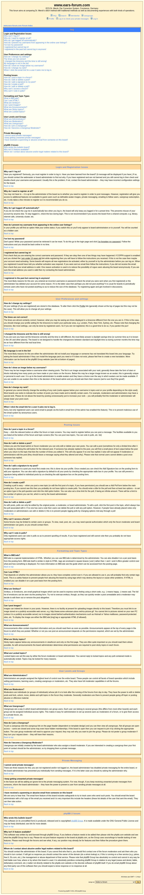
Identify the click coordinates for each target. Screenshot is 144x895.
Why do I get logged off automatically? (20, 40)
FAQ (53, 16)
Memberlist (73, 16)
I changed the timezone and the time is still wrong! (25, 61)
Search (62, 16)
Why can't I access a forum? (16, 89)
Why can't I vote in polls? (14, 91)
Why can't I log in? (12, 36)
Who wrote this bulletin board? (17, 147)
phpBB (67, 891)
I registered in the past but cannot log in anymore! (25, 49)
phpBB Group (77, 821)
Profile (50, 19)
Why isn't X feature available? (16, 149)
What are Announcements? (15, 107)
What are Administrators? (15, 119)
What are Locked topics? (14, 112)
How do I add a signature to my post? (20, 82)
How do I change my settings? (17, 57)
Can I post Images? (12, 105)
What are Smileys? (12, 103)
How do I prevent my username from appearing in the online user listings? (35, 43)
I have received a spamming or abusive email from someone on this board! (36, 140)
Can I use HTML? (11, 100)
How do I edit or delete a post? (17, 80)
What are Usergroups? (13, 123)
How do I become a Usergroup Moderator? (22, 128)
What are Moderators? (13, 121)
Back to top (8, 186)
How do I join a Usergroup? (15, 126)
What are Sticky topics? (14, 109)
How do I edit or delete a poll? (16, 86)
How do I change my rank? (15, 68)
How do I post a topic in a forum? (18, 77)
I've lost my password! (13, 45)
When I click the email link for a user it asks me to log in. (28, 70)
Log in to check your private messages (72, 19)
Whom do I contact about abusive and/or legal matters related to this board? (36, 152)
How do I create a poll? (14, 84)
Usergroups (87, 16)
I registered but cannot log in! (16, 47)
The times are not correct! (15, 59)
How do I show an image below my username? (24, 66)
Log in (94, 19)
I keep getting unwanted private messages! (22, 138)
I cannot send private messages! (18, 135)
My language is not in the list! (16, 63)
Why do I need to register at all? (17, 38)
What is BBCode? (11, 98)
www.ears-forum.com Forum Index (18, 26)
